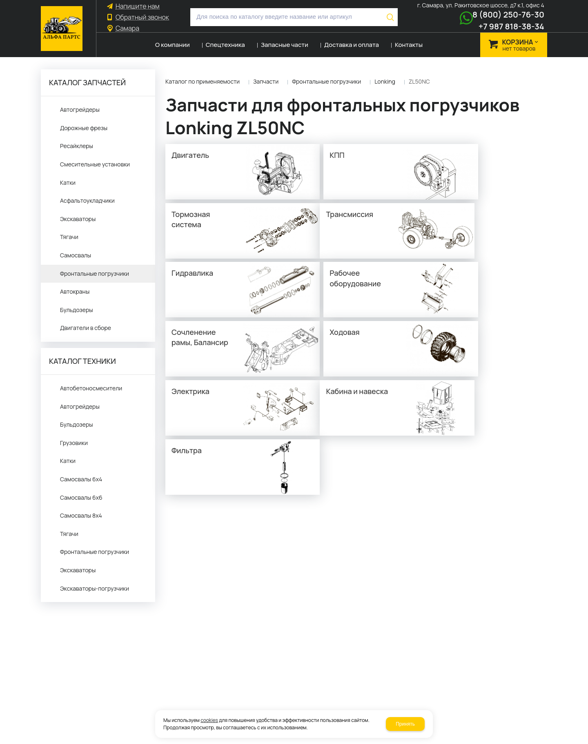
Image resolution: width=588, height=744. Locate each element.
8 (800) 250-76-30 (508, 14)
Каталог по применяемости (202, 81)
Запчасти (265, 81)
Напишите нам (138, 6)
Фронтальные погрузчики (326, 81)
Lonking (384, 81)
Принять (405, 724)
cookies (209, 720)
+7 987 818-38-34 (511, 26)
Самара (127, 28)
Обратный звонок (142, 17)
